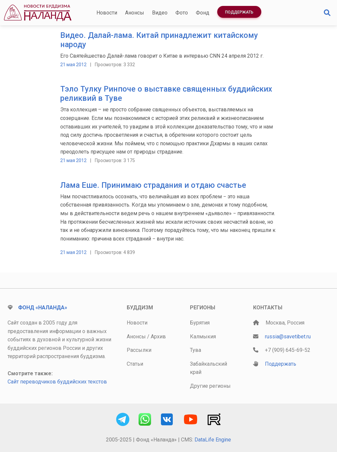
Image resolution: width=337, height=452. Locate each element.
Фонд (202, 13)
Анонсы (134, 13)
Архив (158, 336)
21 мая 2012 (73, 64)
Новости (106, 13)
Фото (181, 13)
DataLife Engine (212, 440)
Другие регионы (210, 386)
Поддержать (239, 12)
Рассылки (139, 350)
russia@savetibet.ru (288, 336)
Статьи (135, 364)
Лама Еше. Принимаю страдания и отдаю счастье (153, 185)
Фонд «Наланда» (42, 307)
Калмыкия (203, 336)
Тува (195, 350)
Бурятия (200, 323)
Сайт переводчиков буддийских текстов (57, 382)
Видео (160, 13)
